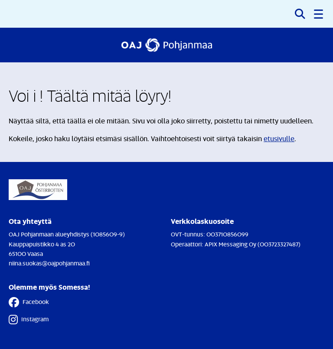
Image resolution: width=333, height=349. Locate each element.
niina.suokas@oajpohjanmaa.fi (49, 263)
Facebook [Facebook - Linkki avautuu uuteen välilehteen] (29, 302)
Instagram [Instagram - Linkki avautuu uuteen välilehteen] (29, 319)
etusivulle (279, 138)
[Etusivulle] (166, 45)
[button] (319, 14)
